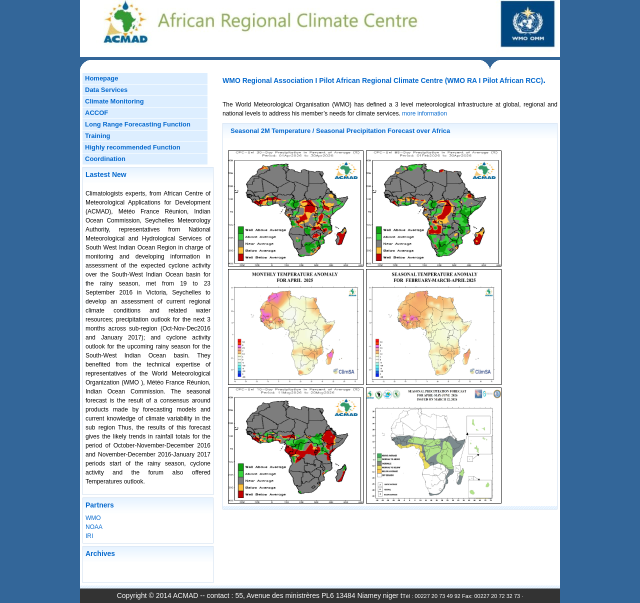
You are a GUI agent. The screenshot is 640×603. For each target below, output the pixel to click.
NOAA (94, 527)
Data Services (106, 90)
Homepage (101, 78)
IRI (89, 536)
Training (97, 136)
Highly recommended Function (132, 147)
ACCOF (96, 112)
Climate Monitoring (114, 101)
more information (423, 113)
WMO (93, 518)
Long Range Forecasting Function (137, 124)
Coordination (105, 158)
